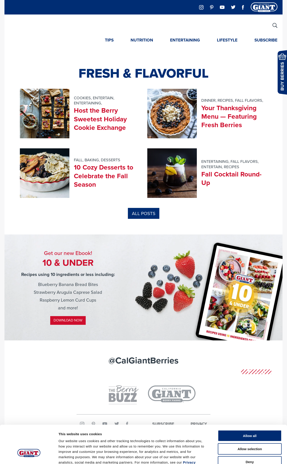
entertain (103, 98)
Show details (234, 455)
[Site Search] (274, 25)
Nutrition (142, 40)
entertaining (87, 103)
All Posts (143, 213)
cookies (82, 98)
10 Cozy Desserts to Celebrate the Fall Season (104, 175)
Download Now (68, 320)
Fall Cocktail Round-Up (231, 178)
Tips (109, 40)
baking (92, 160)
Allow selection (249, 418)
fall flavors (248, 100)
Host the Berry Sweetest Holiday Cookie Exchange (100, 119)
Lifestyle (227, 40)
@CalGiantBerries (143, 360)
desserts (110, 160)
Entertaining (185, 40)
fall (78, 160)
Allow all (250, 405)
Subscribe (265, 40)
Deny (250, 431)
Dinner (208, 100)
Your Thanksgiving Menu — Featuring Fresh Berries (229, 116)
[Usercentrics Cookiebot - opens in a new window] (28, 455)
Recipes (225, 100)
